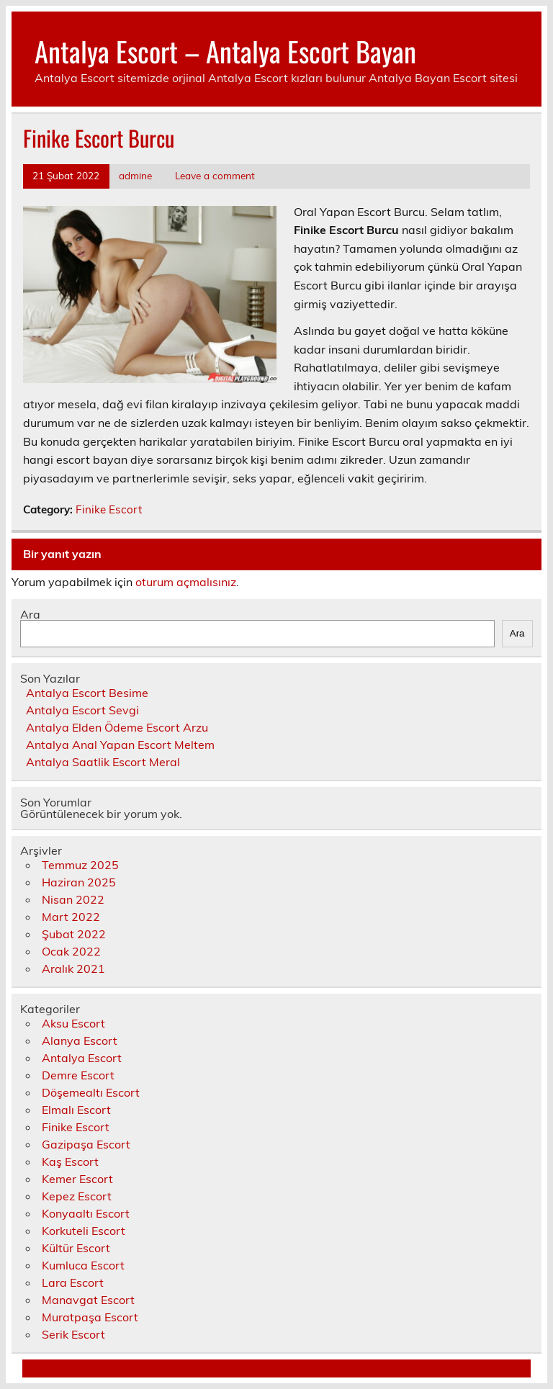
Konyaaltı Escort (86, 1213)
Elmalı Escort (76, 1109)
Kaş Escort (70, 1161)
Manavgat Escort (88, 1300)
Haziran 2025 (79, 882)
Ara (30, 614)
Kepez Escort (77, 1196)
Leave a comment (215, 175)
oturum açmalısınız (185, 582)
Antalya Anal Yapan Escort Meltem (120, 744)
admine (135, 175)
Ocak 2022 (71, 951)
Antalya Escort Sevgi (82, 710)
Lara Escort (73, 1282)
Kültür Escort (76, 1248)
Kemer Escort (77, 1179)
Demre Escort (78, 1075)
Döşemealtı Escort (91, 1092)
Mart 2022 (71, 916)
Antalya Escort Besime (87, 692)
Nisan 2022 (73, 899)
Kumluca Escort (83, 1265)
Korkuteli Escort (83, 1230)
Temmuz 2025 (80, 865)
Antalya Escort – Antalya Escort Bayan (225, 50)
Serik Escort (73, 1334)
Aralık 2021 (73, 968)
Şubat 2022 (74, 934)
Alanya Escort (79, 1040)
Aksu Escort (73, 1023)
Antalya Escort (82, 1058)
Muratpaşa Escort (90, 1317)
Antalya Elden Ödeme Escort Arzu (117, 727)
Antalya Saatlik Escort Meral (103, 762)
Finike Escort (109, 509)
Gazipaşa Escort (86, 1144)
